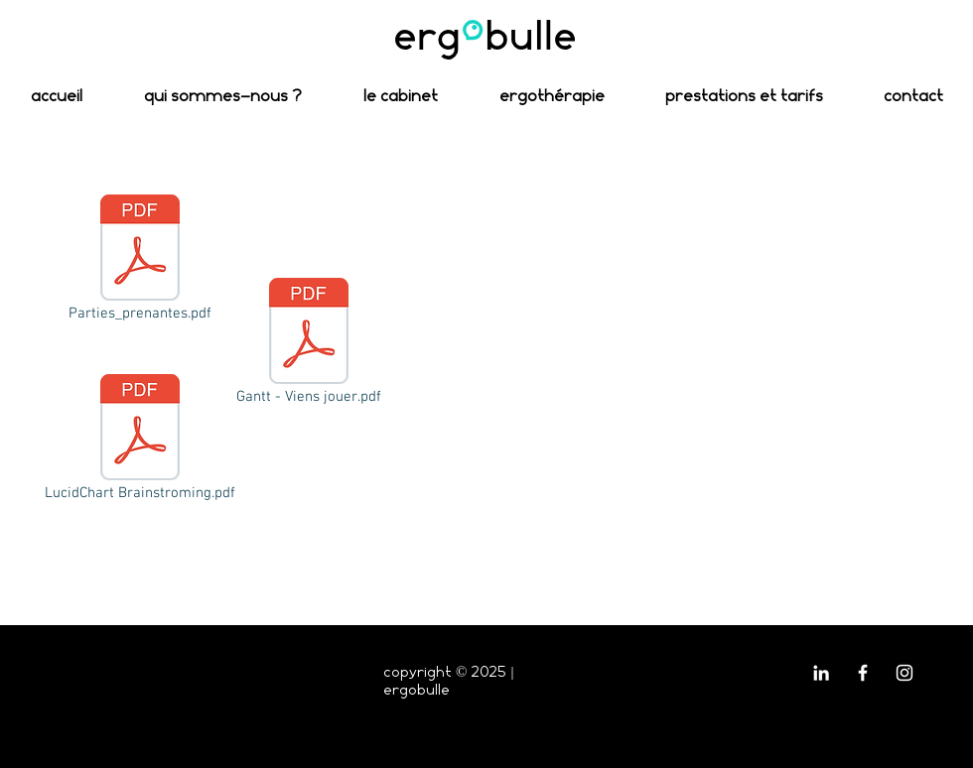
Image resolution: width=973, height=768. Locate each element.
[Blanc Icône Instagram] (904, 673)
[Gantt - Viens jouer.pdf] (308, 343)
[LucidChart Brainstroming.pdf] (140, 439)
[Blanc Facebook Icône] (863, 673)
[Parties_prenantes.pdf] (140, 260)
